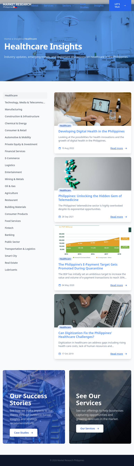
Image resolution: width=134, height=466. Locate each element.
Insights (99, 5)
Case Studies (84, 5)
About (34, 5)
